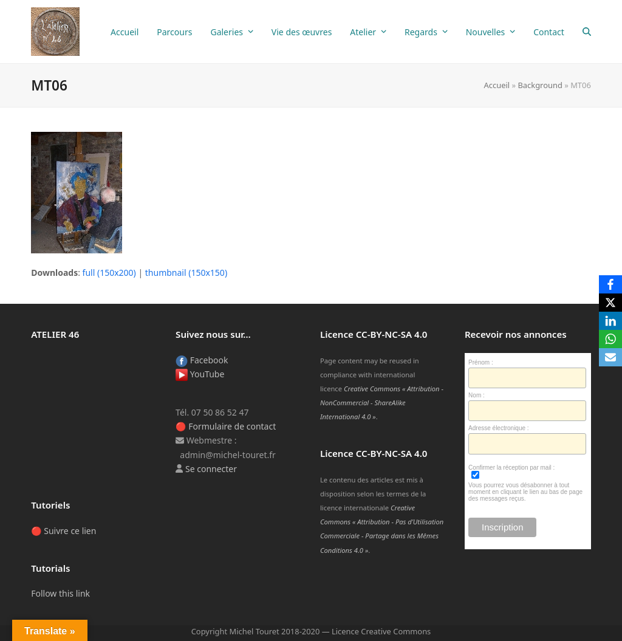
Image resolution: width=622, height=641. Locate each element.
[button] (586, 31)
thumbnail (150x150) (186, 272)
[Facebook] (610, 284)
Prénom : (480, 362)
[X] (610, 302)
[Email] (610, 357)
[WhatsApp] (610, 339)
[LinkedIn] (610, 321)
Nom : (476, 395)
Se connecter (211, 469)
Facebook (202, 360)
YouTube (200, 374)
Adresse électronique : (498, 428)
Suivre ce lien (70, 530)
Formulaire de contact (232, 426)
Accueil (497, 85)
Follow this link (60, 593)
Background (540, 85)
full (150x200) (109, 272)
